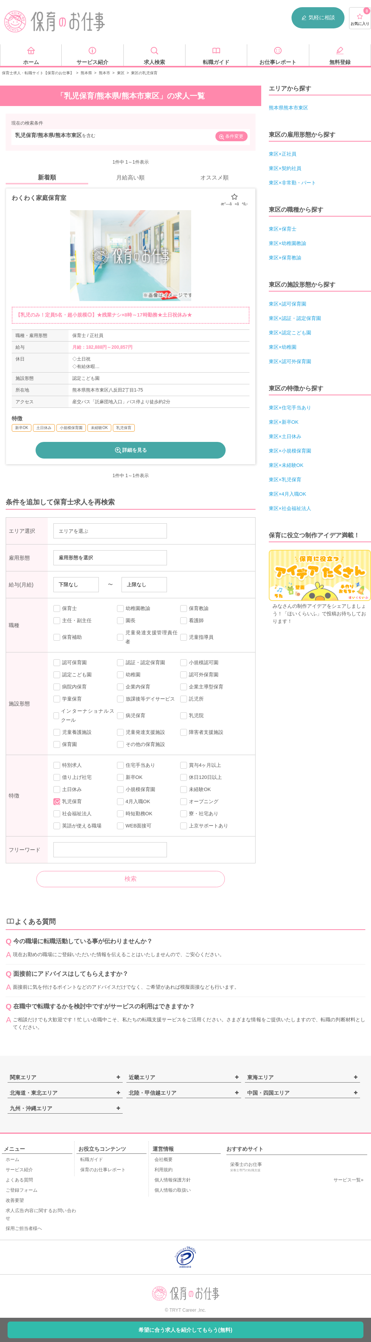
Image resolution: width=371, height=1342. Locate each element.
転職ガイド (91, 1159)
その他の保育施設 (141, 744)
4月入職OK (133, 801)
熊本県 (86, 73)
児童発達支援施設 (141, 732)
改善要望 (15, 1200)
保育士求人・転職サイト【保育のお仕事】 (38, 73)
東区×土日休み (285, 436)
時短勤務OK (135, 813)
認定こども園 (72, 674)
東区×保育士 (282, 229)
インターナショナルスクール (83, 715)
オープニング (199, 801)
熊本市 (104, 73)
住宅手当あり (136, 765)
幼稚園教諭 (133, 608)
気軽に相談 (318, 17)
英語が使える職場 (77, 825)
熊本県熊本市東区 (288, 108)
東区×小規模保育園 (290, 451)
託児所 (192, 699)
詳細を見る (130, 450)
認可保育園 (70, 662)
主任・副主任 (72, 620)
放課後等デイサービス (146, 699)
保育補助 (67, 637)
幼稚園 (128, 674)
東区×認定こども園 (290, 333)
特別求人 (67, 765)
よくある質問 (19, 1180)
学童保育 (67, 699)
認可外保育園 (199, 674)
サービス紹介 (19, 1169)
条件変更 (230, 137)
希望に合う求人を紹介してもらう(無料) (185, 1330)
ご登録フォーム (21, 1190)
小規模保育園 (136, 789)
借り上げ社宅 (72, 777)
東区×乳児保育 (285, 479)
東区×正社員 (282, 154)
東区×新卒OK (283, 422)
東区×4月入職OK (287, 494)
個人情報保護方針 (172, 1180)
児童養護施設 (72, 732)
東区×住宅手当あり (290, 407)
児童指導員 (197, 637)
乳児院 (192, 715)
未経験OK (195, 789)
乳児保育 (67, 801)
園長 (126, 620)
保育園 (65, 744)
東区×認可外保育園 (290, 361)
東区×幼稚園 (282, 347)
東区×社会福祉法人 (290, 508)
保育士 (65, 608)
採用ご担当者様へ (24, 1228)
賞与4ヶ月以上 (200, 765)
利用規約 (163, 1169)
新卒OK (130, 777)
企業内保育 (133, 686)
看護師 (192, 620)
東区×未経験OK (286, 465)
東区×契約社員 (285, 168)
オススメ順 (214, 177)
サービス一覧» (348, 1180)
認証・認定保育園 (141, 662)
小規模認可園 (199, 662)
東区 (121, 73)
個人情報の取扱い (172, 1190)
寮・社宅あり (199, 813)
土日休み (67, 789)
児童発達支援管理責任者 (147, 637)
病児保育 (131, 715)
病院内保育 (70, 686)
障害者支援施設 (201, 732)
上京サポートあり (204, 825)
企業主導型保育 (201, 686)
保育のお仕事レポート (103, 1169)
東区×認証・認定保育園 (295, 318)
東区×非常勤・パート (292, 183)
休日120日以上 (201, 777)
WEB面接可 (134, 825)
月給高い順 (130, 177)
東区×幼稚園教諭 (287, 243)
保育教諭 (194, 608)
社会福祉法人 (72, 813)
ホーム (12, 1159)
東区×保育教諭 (285, 258)
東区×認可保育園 (287, 304)
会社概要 (163, 1159)
